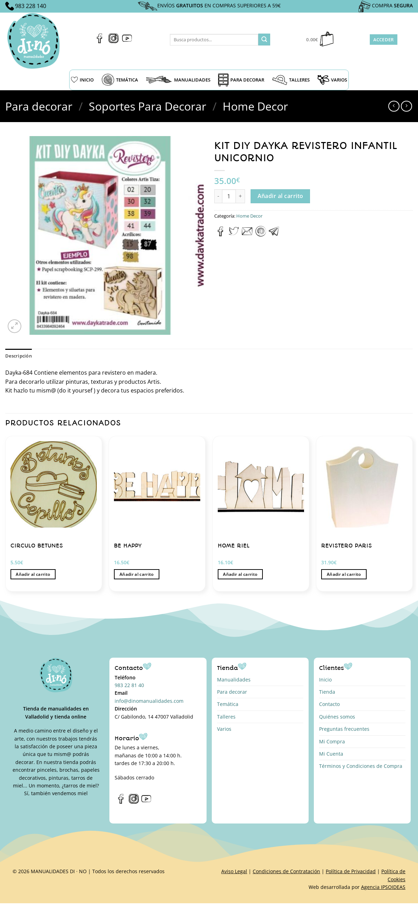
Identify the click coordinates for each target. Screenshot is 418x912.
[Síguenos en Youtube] (127, 41)
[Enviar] (264, 39)
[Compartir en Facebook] (221, 234)
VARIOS (332, 80)
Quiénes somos (337, 716)
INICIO (82, 80)
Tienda (327, 691)
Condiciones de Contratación (286, 871)
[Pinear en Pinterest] (260, 234)
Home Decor (255, 106)
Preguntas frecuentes (344, 729)
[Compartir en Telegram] (274, 234)
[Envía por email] (247, 234)
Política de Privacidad (351, 871)
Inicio (325, 679)
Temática (227, 704)
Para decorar (38, 106)
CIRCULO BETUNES (36, 545)
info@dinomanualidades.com (149, 701)
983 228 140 (30, 6)
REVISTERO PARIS (346, 545)
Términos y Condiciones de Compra (360, 766)
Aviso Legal (234, 871)
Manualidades (234, 679)
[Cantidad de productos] (229, 196)
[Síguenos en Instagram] (113, 41)
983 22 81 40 (129, 685)
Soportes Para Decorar (147, 106)
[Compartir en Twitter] (234, 234)
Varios (224, 729)
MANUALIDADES (178, 80)
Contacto (329, 704)
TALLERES (291, 80)
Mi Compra (332, 741)
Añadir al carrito (280, 196)
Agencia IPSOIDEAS (383, 887)
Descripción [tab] (18, 356)
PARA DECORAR (241, 79)
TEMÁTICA (119, 79)
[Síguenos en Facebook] (100, 41)
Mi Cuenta (331, 753)
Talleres (226, 716)
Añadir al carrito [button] (33, 574)
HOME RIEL (234, 545)
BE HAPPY (128, 545)
